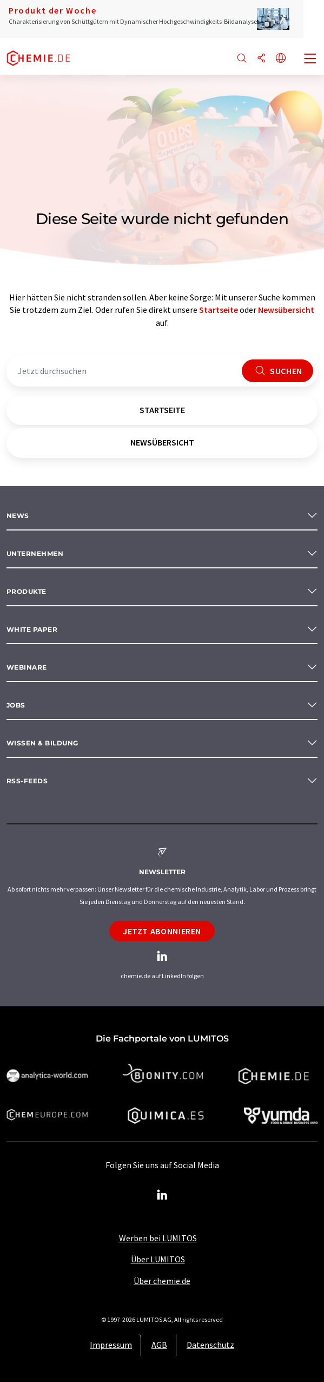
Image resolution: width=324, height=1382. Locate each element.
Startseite (218, 309)
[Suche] (241, 59)
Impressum (111, 1344)
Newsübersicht (286, 309)
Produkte (26, 591)
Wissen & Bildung (42, 743)
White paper (31, 629)
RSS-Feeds (27, 781)
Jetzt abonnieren (162, 931)
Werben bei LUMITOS (158, 1238)
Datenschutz (210, 1344)
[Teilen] (261, 59)
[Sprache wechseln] (280, 59)
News (17, 516)
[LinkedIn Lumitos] (162, 1195)
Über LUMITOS (158, 1259)
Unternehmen (34, 553)
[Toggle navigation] (310, 60)
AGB (159, 1344)
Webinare (26, 667)
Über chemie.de (162, 1280)
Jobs (15, 705)
